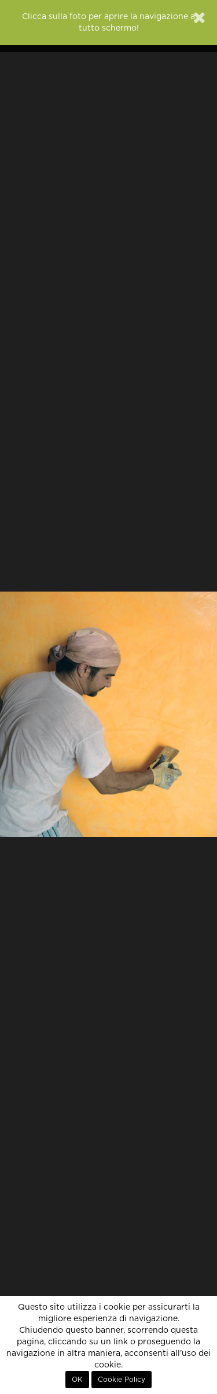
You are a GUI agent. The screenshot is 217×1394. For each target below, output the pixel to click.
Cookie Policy (121, 1379)
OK (77, 1379)
